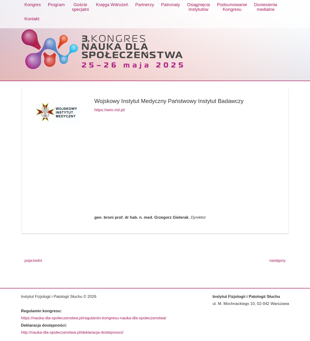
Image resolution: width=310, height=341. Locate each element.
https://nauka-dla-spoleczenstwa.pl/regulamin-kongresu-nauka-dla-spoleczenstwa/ (93, 318)
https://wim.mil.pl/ (109, 110)
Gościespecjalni (80, 7)
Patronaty (170, 4)
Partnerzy (144, 4)
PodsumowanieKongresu (232, 7)
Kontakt (31, 18)
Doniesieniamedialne (265, 7)
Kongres (32, 4)
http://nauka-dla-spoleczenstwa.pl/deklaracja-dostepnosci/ (72, 332)
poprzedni (33, 260)
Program (56, 4)
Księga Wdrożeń (112, 4)
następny (277, 260)
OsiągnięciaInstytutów (198, 7)
